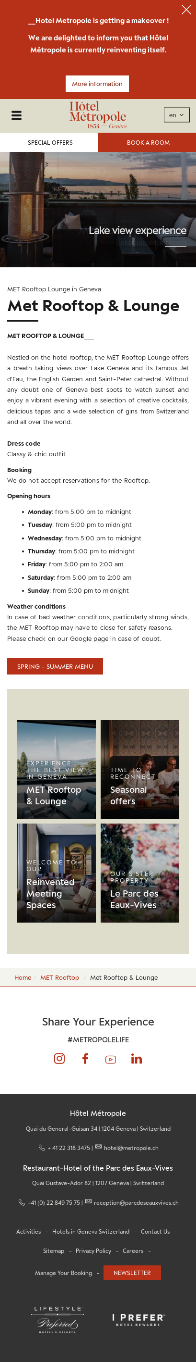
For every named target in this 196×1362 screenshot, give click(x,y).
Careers (133, 1251)
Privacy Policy (93, 1251)
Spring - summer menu (55, 666)
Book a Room (148, 142)
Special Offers (50, 142)
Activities (28, 1231)
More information (97, 83)
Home (22, 977)
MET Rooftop (59, 977)
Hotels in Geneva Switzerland (90, 1231)
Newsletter (132, 1272)
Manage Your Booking (63, 1273)
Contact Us (155, 1231)
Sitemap (53, 1251)
